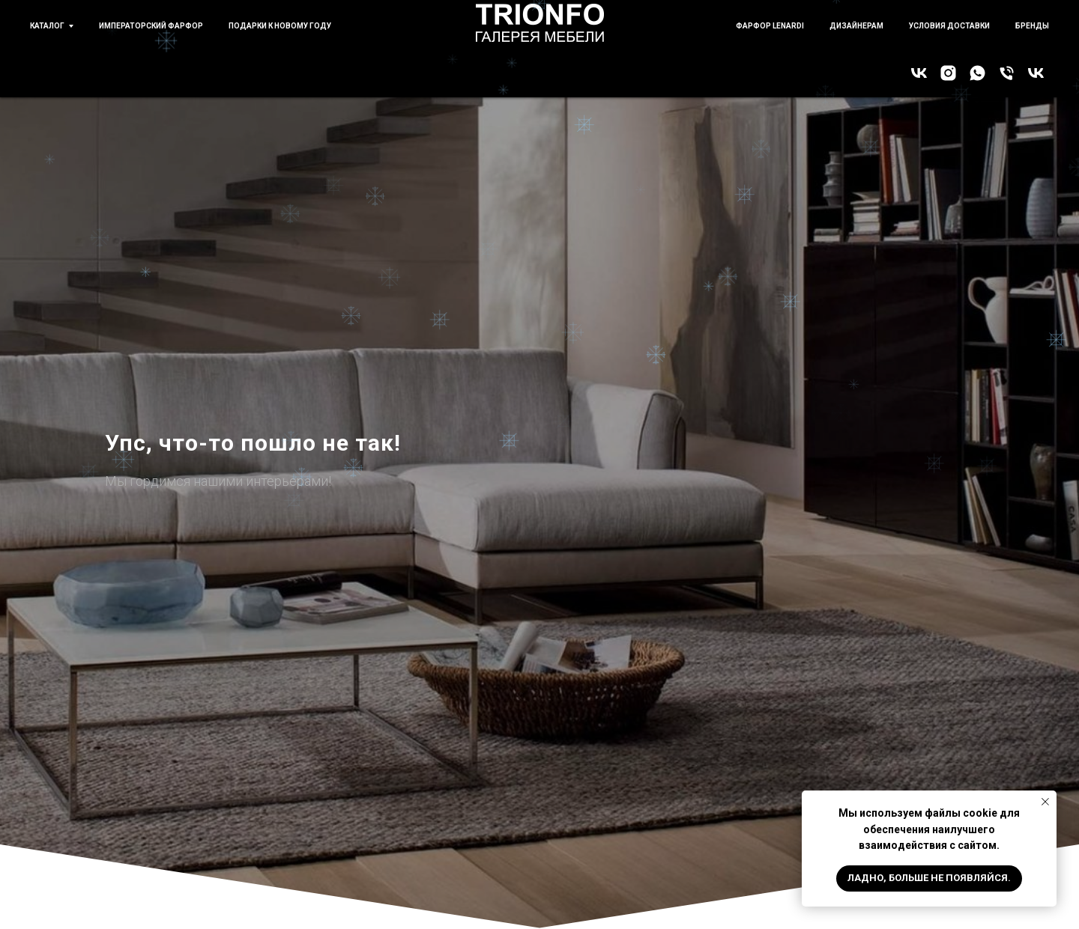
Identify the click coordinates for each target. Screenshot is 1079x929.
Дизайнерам (856, 26)
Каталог (47, 26)
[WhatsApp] (977, 73)
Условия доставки (949, 26)
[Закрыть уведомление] (1045, 801)
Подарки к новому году (280, 26)
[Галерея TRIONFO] (919, 73)
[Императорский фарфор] (1036, 73)
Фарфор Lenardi (770, 26)
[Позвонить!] (1006, 73)
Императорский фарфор (151, 26)
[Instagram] (948, 73)
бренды (1032, 26)
